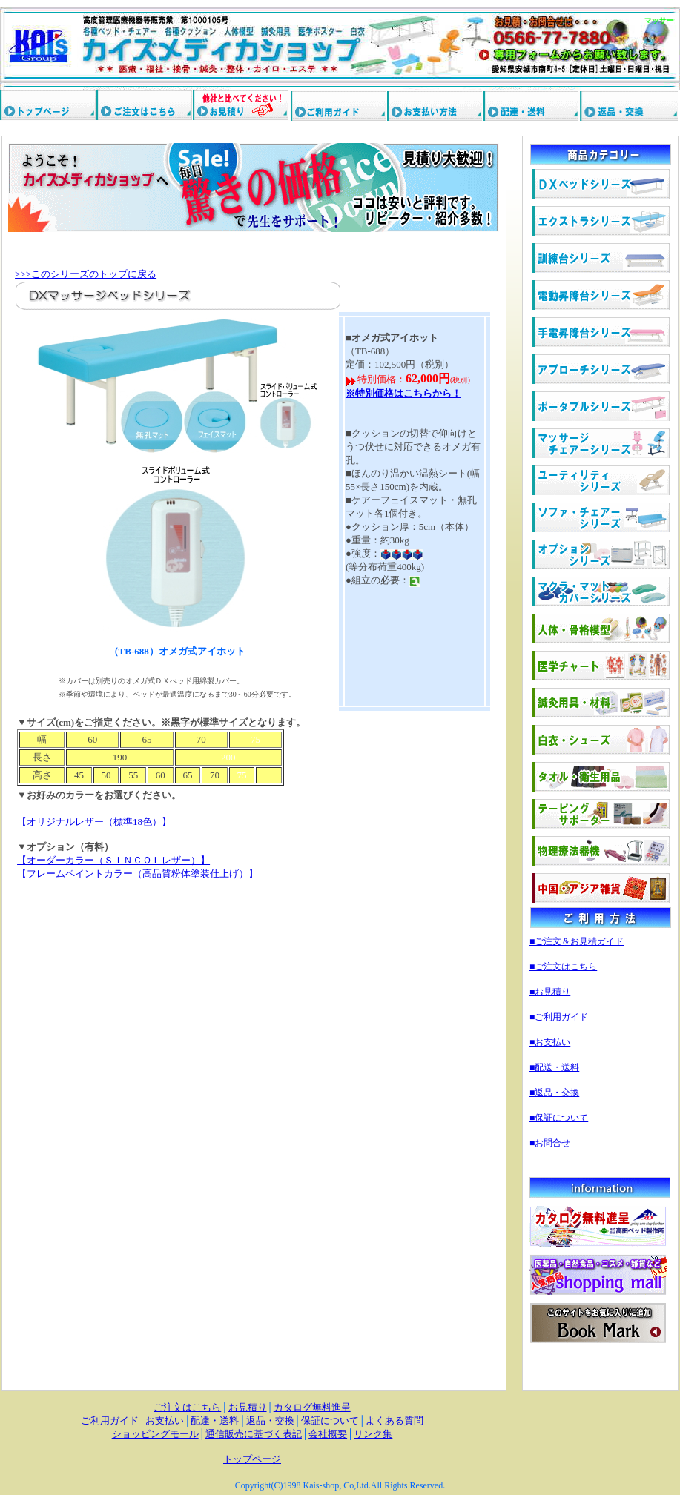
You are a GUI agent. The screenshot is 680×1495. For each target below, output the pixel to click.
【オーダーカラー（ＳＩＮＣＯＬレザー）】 (113, 860)
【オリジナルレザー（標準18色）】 (94, 821)
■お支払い (549, 1042)
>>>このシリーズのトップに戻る (85, 273)
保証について (330, 1420)
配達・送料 (215, 1420)
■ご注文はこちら (563, 966)
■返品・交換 (554, 1092)
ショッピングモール (155, 1433)
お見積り (247, 1407)
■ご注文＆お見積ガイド (576, 941)
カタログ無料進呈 (312, 1407)
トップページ (252, 1459)
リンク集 (373, 1433)
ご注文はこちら (187, 1407)
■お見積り (549, 992)
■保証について (558, 1118)
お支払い (164, 1420)
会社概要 (327, 1433)
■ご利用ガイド (558, 1017)
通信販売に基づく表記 (253, 1433)
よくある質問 (394, 1420)
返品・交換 (270, 1420)
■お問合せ (549, 1143)
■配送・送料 (554, 1067)
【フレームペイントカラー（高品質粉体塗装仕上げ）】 (137, 873)
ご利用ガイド (110, 1420)
